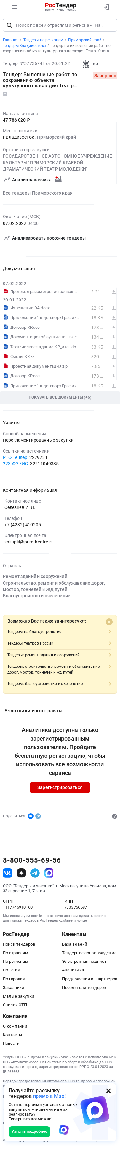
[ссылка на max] (49, 874)
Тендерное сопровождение (89, 953)
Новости (11, 1044)
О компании (15, 1027)
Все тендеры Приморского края (38, 193)
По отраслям (15, 953)
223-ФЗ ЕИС (15, 464)
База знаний (75, 945)
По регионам (15, 962)
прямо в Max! (49, 1096)
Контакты (12, 1035)
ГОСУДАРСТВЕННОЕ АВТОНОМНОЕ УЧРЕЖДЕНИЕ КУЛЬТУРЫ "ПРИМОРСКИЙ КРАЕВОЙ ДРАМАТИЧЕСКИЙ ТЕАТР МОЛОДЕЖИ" (57, 164)
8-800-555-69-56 (32, 861)
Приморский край (56, 138)
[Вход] (106, 7)
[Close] (109, 622)
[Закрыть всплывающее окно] (108, 1091)
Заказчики (13, 988)
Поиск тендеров (19, 945)
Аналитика (73, 971)
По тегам (11, 971)
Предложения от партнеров (89, 979)
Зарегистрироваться (60, 788)
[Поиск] (9, 26)
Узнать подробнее (29, 1131)
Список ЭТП (15, 1005)
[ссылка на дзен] (21, 874)
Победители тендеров (84, 988)
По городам (14, 979)
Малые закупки (18, 997)
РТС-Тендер (15, 458)
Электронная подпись (84, 962)
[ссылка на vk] (7, 874)
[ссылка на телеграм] (35, 874)
